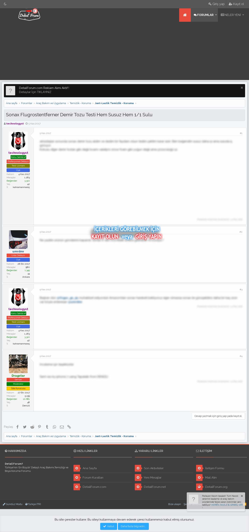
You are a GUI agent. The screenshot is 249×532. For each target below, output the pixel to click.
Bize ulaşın (174, 504)
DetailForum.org (211, 486)
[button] (216, 15)
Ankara (27, 277)
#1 (239, 133)
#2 (239, 231)
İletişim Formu (210, 468)
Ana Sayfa (85, 468)
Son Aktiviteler (149, 468)
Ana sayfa (185, 15)
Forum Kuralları (88, 477)
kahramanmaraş (22, 187)
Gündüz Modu (12, 504)
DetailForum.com (90, 486)
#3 (239, 289)
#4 (239, 356)
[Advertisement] (124, 51)
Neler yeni (233, 15)
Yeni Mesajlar (148, 477)
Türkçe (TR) (33, 504)
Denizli (27, 405)
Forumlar (205, 15)
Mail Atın (206, 477)
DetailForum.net (150, 486)
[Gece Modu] (5, 4)
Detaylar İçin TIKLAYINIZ (35, 92)
